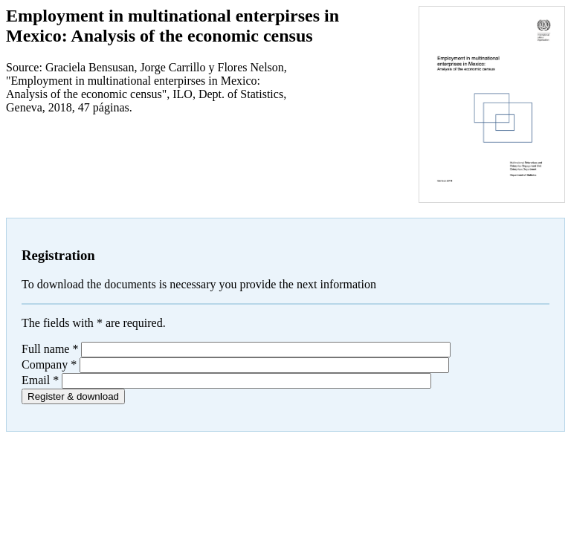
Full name (50, 349)
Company (49, 364)
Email (40, 380)
